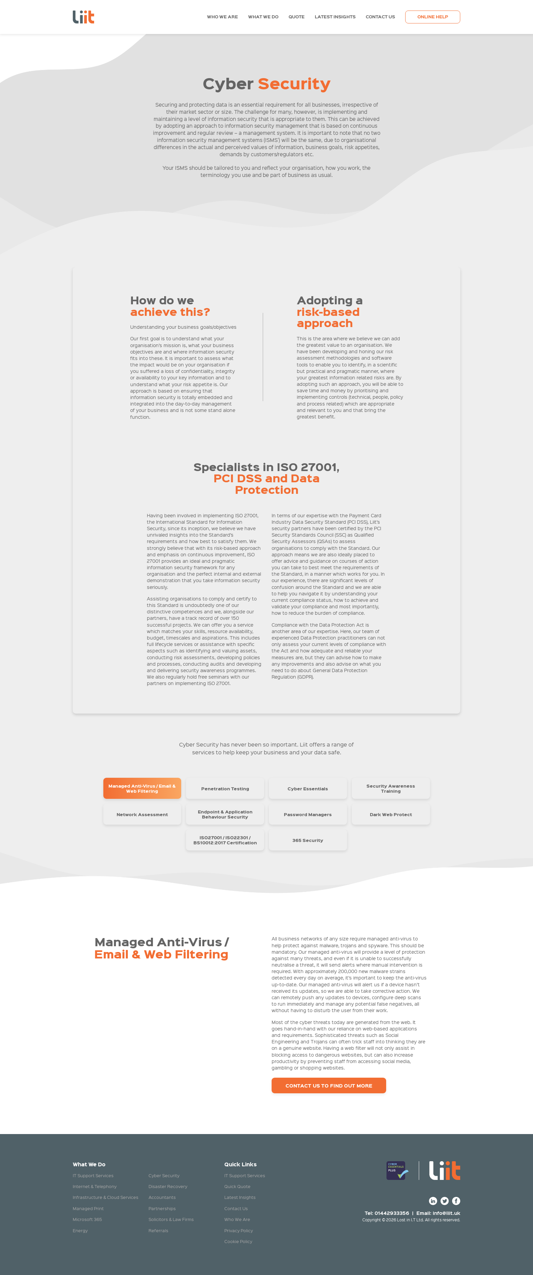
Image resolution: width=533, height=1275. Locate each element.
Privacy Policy (238, 1230)
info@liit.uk (446, 1212)
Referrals (158, 1230)
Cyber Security (164, 1175)
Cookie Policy (238, 1241)
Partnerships (162, 1208)
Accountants (162, 1197)
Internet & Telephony (95, 1186)
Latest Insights (335, 17)
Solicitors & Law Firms (171, 1219)
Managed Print (88, 1208)
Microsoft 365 (87, 1219)
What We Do (263, 17)
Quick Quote (237, 1186)
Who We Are (222, 17)
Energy (80, 1230)
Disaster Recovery (168, 1186)
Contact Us (380, 17)
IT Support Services (93, 1175)
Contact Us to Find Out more (329, 1085)
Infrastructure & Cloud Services (105, 1197)
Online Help (432, 17)
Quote (297, 17)
